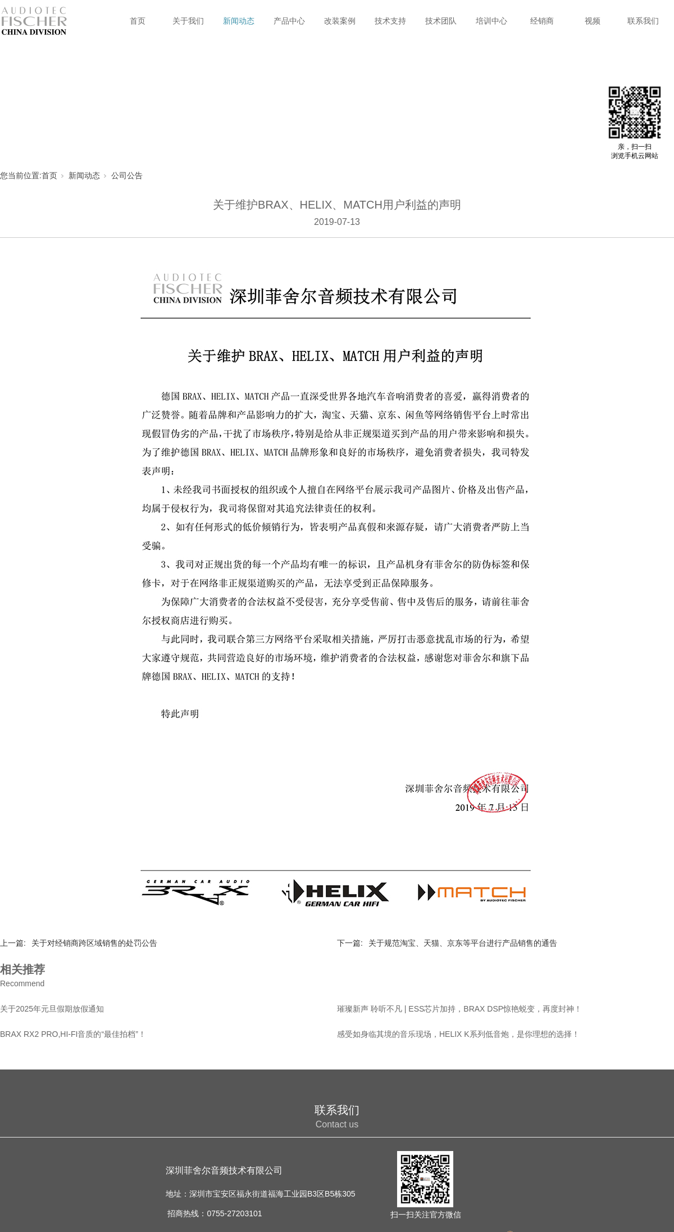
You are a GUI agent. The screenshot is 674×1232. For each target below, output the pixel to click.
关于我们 (188, 20)
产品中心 (289, 20)
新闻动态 (238, 20)
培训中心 (491, 20)
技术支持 (390, 20)
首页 (137, 20)
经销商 (542, 20)
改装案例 (340, 20)
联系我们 (643, 20)
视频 (592, 20)
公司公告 (127, 175)
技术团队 (441, 20)
